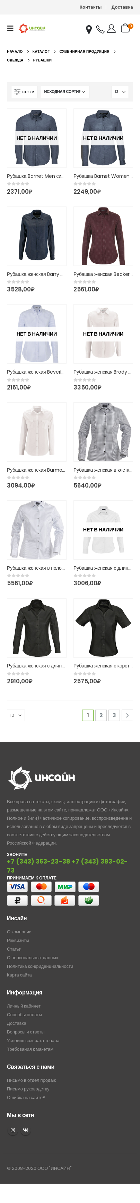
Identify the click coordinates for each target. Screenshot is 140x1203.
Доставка (122, 7)
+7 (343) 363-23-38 (38, 861)
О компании (19, 931)
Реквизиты (18, 940)
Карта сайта (19, 975)
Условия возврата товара (33, 1040)
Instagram (13, 1130)
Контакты (91, 7)
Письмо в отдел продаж (31, 1080)
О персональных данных (32, 957)
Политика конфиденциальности (40, 966)
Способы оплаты (24, 1014)
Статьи (14, 949)
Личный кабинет (24, 1006)
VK (25, 1130)
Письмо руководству (28, 1089)
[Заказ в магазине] (65, 92)
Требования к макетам (30, 1049)
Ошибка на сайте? (26, 1097)
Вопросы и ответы (25, 1032)
